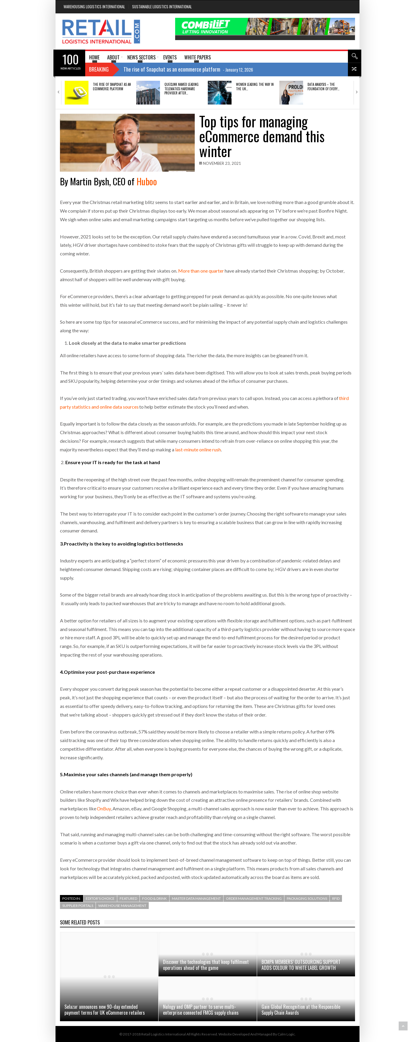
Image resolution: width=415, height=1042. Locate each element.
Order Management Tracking (254, 898)
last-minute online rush (198, 449)
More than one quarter (201, 270)
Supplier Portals (77, 905)
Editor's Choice (100, 898)
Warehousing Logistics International (94, 7)
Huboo (147, 181)
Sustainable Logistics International (162, 7)
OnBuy (104, 808)
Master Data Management (196, 898)
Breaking (99, 69)
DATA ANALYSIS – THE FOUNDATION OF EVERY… (323, 86)
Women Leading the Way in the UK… (255, 86)
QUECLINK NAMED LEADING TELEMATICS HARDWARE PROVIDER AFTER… (181, 88)
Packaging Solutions (307, 898)
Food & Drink (154, 898)
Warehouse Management (122, 905)
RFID (336, 898)
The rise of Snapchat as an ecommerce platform (112, 86)
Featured (128, 898)
